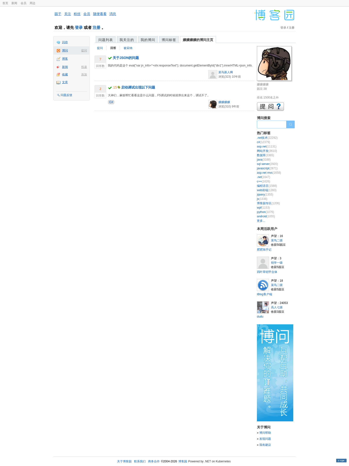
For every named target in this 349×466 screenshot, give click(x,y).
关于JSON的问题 (126, 58)
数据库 (265, 155)
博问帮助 (265, 432)
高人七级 (277, 307)
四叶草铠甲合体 (267, 272)
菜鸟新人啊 (225, 72)
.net (263, 177)
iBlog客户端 (264, 294)
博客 (65, 58)
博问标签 (169, 40)
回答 (113, 48)
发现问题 (265, 439)
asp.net (267, 146)
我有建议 (265, 445)
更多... (261, 220)
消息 (112, 14)
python (265, 212)
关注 (67, 14)
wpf (263, 207)
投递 (84, 67)
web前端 (267, 190)
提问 (84, 50)
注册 (96, 27)
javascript (267, 168)
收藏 (65, 74)
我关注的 (126, 40)
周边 (32, 3)
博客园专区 (268, 203)
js (262, 199)
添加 (84, 74)
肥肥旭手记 (264, 249)
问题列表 (105, 40)
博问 (65, 50)
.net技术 (267, 137)
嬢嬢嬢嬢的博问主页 (198, 40)
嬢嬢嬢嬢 (224, 102)
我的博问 (148, 40)
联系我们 (140, 461)
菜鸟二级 (277, 240)
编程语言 (267, 186)
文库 (65, 82)
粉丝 (77, 14)
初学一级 (277, 262)
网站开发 (267, 151)
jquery (265, 194)
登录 (79, 27)
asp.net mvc (269, 172)
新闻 (14, 3)
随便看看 (100, 14)
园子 (58, 14)
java (264, 159)
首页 (5, 3)
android (266, 216)
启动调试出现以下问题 (138, 87)
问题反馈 (66, 95)
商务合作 (154, 461)
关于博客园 (124, 461)
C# (111, 102)
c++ (263, 181)
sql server (267, 164)
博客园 (182, 461)
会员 (23, 3)
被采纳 (128, 48)
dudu (260, 316)
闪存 (65, 42)
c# (263, 142)
